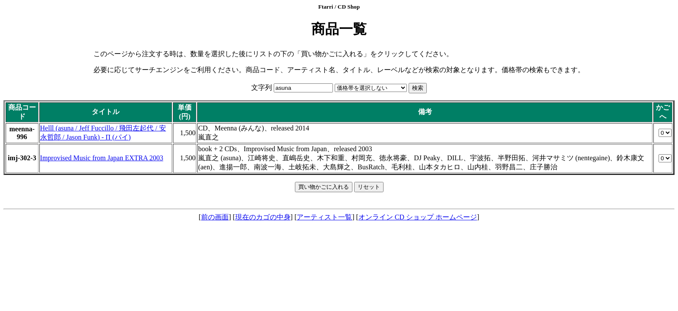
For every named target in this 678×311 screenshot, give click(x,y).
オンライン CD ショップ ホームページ (417, 217)
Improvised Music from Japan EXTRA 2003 (101, 158)
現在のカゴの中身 (263, 217)
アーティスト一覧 (324, 217)
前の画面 (215, 217)
